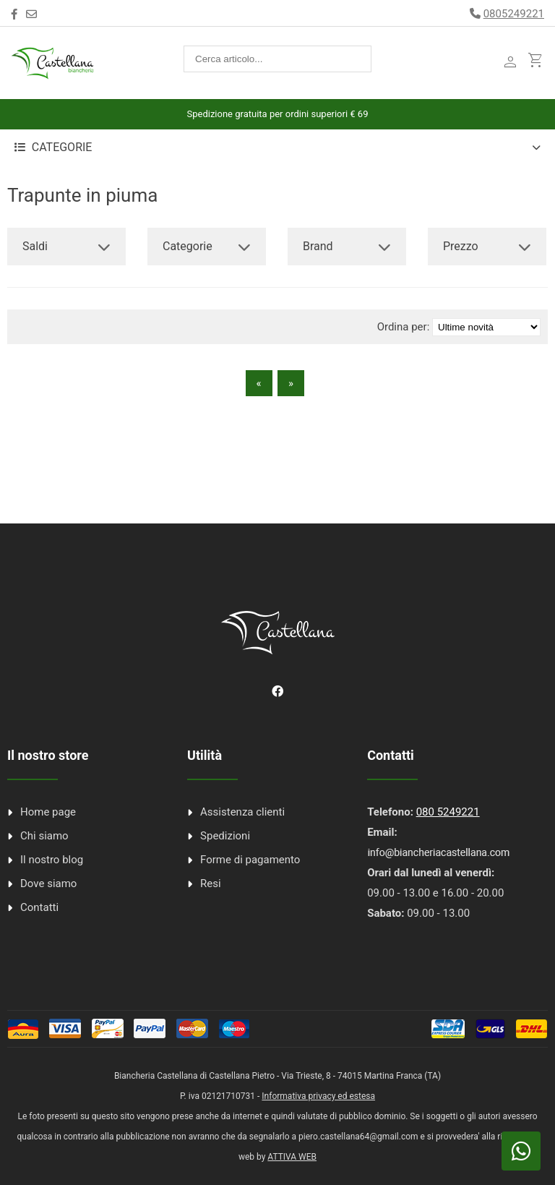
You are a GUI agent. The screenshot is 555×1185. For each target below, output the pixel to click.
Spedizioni (225, 835)
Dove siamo (48, 883)
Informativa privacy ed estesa (318, 1096)
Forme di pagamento (250, 859)
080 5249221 (448, 811)
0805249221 (513, 13)
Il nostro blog (51, 859)
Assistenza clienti (242, 811)
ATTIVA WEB (292, 1157)
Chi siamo (44, 835)
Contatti (39, 907)
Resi (210, 883)
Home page (48, 811)
